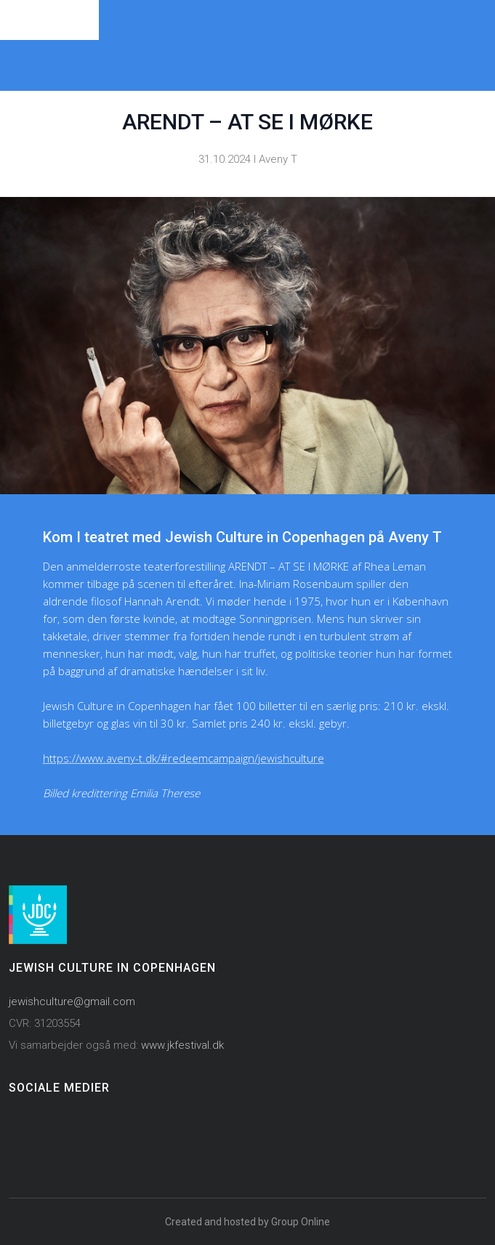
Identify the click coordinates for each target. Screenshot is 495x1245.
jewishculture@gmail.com (72, 1001)
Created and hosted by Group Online (247, 1222)
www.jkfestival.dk (182, 1045)
